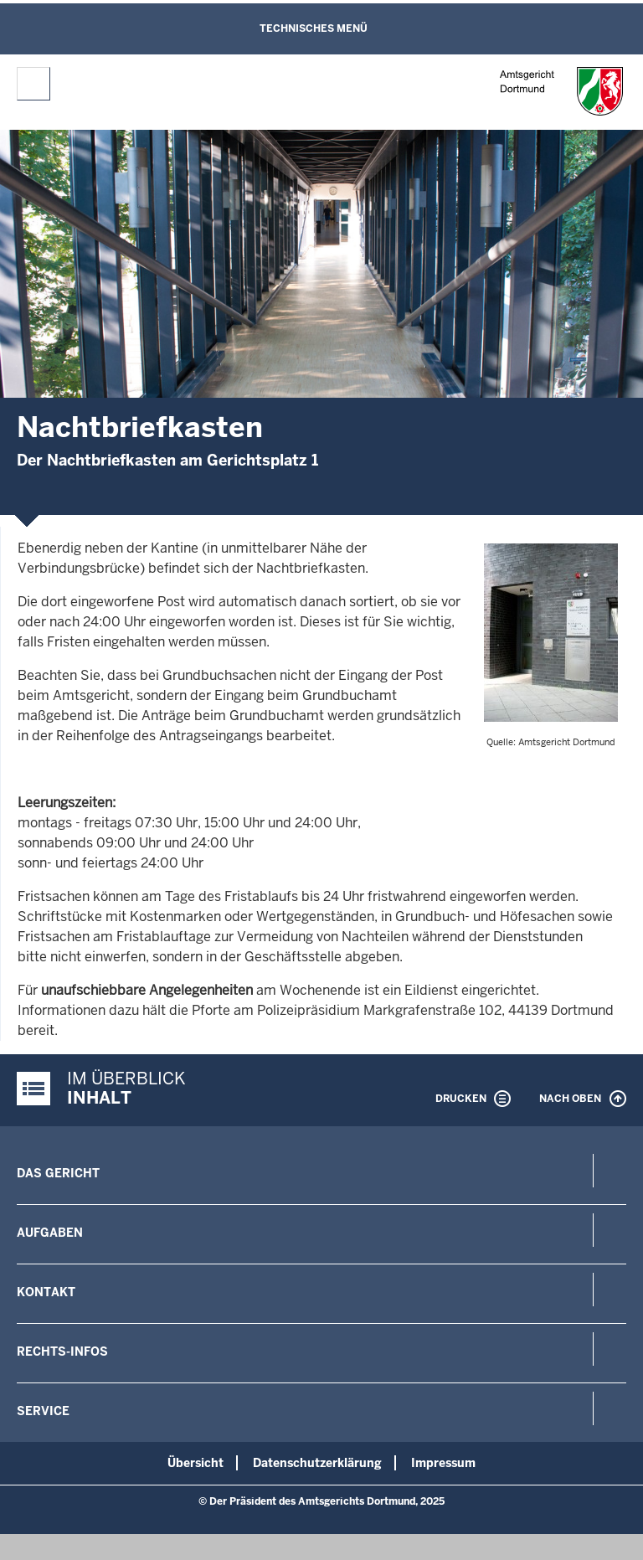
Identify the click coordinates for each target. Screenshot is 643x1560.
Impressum (443, 1462)
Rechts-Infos (62, 1351)
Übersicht (195, 1462)
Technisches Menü (314, 28)
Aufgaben (50, 1232)
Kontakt (46, 1292)
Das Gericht (58, 1173)
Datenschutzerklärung (317, 1462)
